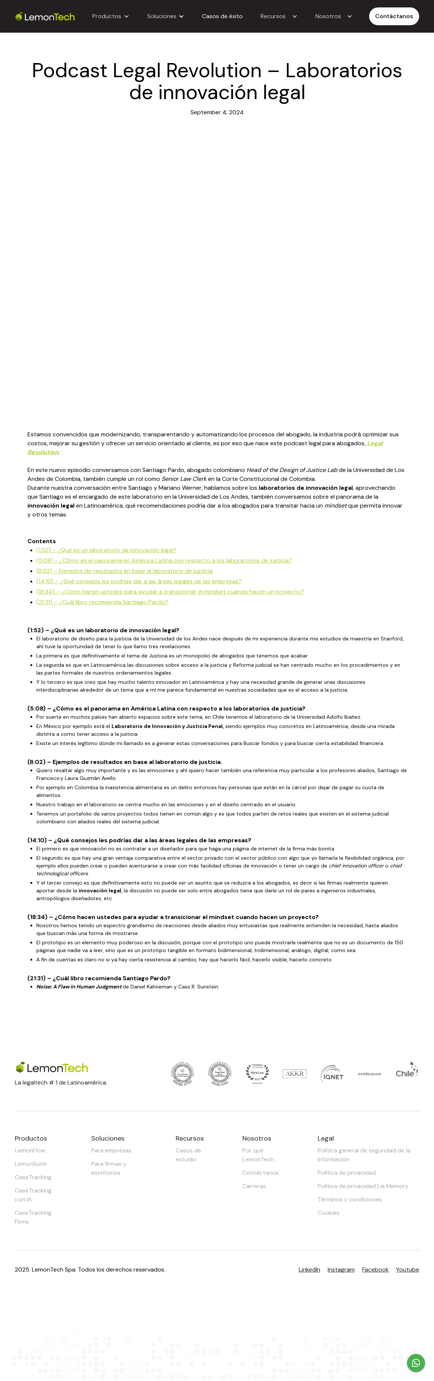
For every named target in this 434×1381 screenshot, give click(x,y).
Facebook (375, 1269)
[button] (110, 16)
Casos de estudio (188, 1155)
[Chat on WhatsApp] (416, 1363)
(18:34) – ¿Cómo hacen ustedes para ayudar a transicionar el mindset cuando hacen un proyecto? (170, 592)
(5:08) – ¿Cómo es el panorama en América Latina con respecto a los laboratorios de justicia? (164, 560)
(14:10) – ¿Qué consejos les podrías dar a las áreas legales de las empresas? (139, 581)
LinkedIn (309, 1269)
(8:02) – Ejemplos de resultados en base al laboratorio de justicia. (124, 571)
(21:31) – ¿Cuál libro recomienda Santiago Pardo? (102, 602)
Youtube (407, 1269)
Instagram (341, 1269)
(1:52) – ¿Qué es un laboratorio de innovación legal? (106, 550)
